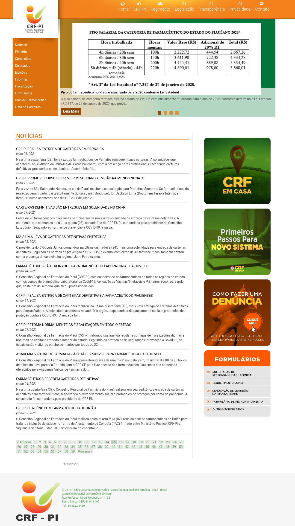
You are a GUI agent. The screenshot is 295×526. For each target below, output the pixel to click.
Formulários (23, 93)
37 (93, 447)
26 (19, 447)
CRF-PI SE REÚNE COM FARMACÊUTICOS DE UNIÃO (56, 408)
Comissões (23, 59)
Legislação (185, 9)
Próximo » (85, 451)
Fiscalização (24, 86)
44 (140, 447)
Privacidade (240, 9)
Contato (262, 9)
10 (80, 442)
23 (168, 442)
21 (154, 442)
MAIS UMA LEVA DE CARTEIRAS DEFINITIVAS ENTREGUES (61, 237)
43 (134, 447)
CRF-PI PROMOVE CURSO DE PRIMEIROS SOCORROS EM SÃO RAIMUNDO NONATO (80, 178)
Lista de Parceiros (28, 107)
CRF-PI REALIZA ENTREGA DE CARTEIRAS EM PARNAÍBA (60, 149)
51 (19, 451)
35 (80, 447)
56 (53, 451)
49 (174, 447)
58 (66, 451)
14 (107, 442)
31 (53, 447)
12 (94, 442)
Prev (65, 68)
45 (147, 447)
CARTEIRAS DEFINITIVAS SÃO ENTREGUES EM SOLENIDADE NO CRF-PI (71, 207)
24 (175, 442)
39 (107, 447)
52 (26, 451)
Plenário (21, 52)
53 (32, 451)
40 (113, 447)
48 (167, 447)
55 (46, 451)
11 (87, 442)
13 (100, 442)
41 (120, 447)
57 (59, 451)
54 (39, 451)
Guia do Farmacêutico (31, 100)
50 (181, 447)
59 (73, 451)
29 (39, 447)
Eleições (21, 72)
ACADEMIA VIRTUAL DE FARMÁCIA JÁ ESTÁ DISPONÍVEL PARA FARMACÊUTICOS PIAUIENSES (89, 354)
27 (26, 447)
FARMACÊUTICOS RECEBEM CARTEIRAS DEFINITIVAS (57, 379)
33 (66, 447)
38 (100, 447)
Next (270, 68)
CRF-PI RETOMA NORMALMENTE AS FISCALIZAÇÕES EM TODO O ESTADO (73, 325)
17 (127, 442)
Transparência (212, 9)
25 (181, 442)
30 (46, 447)
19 (141, 442)
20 (148, 442)
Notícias (21, 45)
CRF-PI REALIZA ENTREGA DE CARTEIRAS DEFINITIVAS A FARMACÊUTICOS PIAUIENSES (84, 296)
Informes (21, 79)
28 (32, 447)
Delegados (22, 65)
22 (161, 442)
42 (127, 447)
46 (154, 447)
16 (121, 442)
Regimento (160, 9)
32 (59, 447)
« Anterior (24, 442)
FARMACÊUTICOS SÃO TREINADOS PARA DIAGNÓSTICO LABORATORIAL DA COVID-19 (83, 266)
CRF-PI (139, 9)
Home (124, 9)
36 (86, 447)
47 (160, 447)
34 (73, 447)
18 (134, 442)
